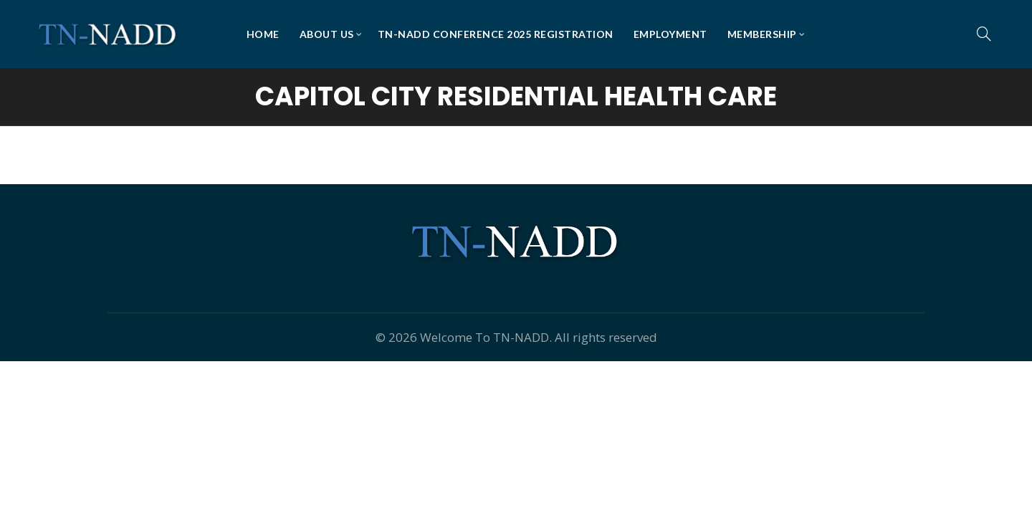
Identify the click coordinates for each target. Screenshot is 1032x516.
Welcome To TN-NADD (484, 337)
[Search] (984, 33)
